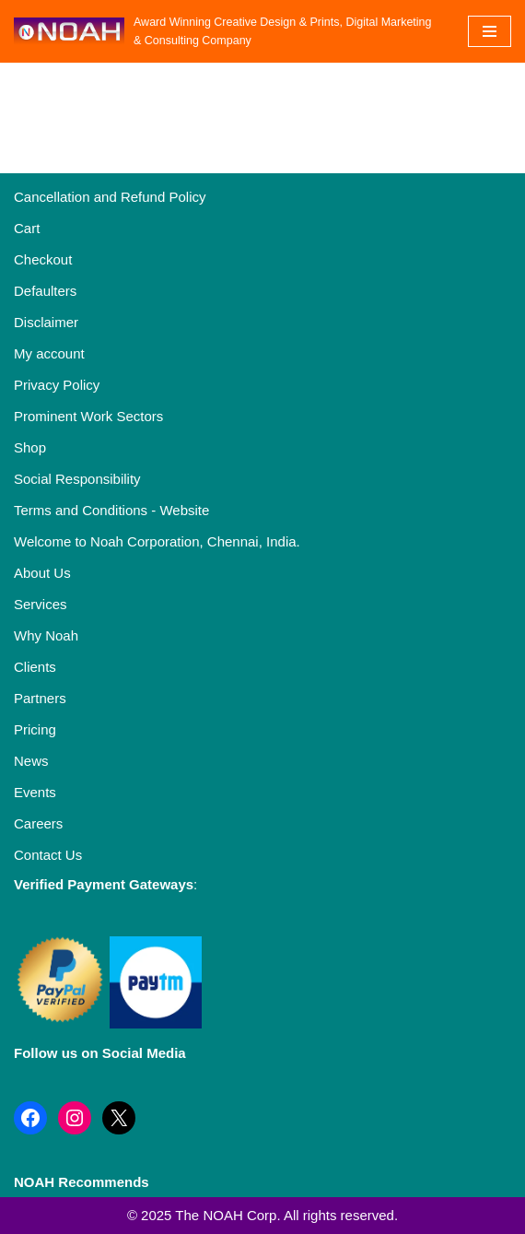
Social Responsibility (77, 479)
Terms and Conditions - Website (111, 510)
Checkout (43, 259)
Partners (40, 698)
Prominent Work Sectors (88, 416)
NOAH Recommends (81, 1182)
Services (40, 604)
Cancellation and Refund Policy (109, 197)
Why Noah (46, 635)
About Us (42, 573)
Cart (27, 228)
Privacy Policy (56, 385)
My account (49, 353)
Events (35, 792)
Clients (35, 667)
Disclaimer (46, 322)
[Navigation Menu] (489, 31)
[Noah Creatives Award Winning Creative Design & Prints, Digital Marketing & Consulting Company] (227, 31)
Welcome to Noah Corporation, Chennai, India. (157, 541)
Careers (38, 823)
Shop (30, 447)
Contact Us (48, 855)
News (31, 761)
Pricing (35, 729)
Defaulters (45, 291)
